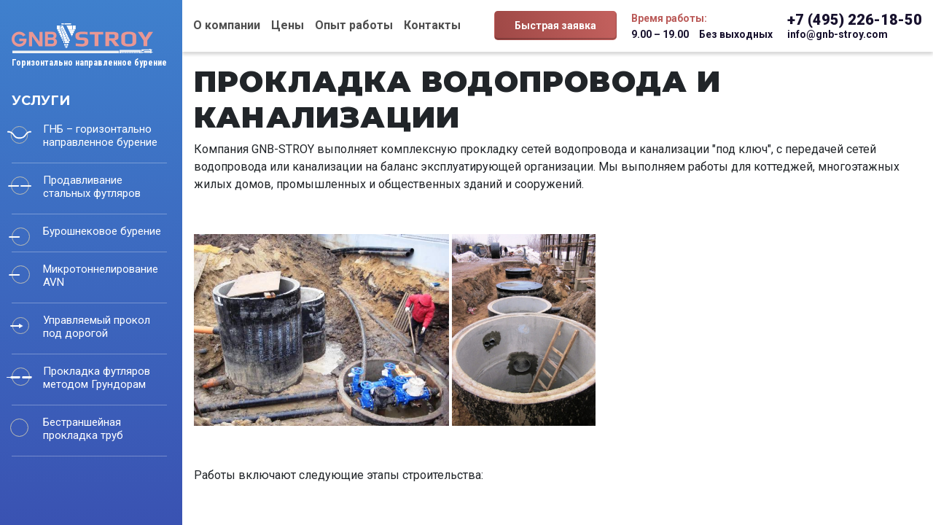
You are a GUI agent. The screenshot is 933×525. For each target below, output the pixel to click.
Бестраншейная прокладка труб (83, 429)
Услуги (41, 101)
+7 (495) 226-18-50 (854, 19)
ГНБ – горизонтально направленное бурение (100, 135)
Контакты (432, 25)
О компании (226, 25)
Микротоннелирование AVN (100, 275)
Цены (287, 25)
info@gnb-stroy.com (837, 34)
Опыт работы (354, 25)
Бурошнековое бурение (102, 231)
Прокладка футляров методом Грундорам (96, 378)
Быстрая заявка (555, 25)
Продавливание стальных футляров (92, 187)
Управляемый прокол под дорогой (96, 327)
